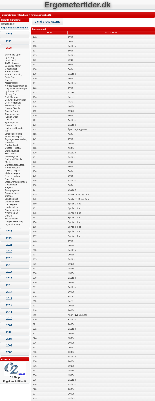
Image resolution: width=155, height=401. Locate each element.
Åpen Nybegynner (78, 129)
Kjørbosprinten (12, 122)
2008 (9, 332)
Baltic (72, 46)
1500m (71, 268)
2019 (9, 258)
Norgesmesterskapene (16, 86)
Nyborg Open (11, 213)
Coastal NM (10, 125)
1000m (71, 106)
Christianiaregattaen (14, 165)
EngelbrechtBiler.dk (14, 381)
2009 (9, 325)
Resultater (23, 15)
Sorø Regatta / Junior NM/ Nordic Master (13, 159)
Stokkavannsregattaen (16, 182)
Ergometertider (9, 15)
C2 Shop (15, 376)
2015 (9, 285)
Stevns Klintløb (12, 151)
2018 (9, 265)
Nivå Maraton (11, 97)
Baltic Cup (10, 77)
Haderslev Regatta (14, 128)
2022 (9, 238)
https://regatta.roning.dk (14, 27)
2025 (9, 41)
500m (70, 37)
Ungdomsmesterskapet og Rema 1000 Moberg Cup (16, 91)
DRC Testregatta (13, 103)
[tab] (14, 34)
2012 (9, 305)
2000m (71, 255)
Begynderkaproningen (15, 100)
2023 (9, 231)
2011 (9, 312)
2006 (9, 345)
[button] (47, 22)
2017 (9, 271)
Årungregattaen (12, 190)
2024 (9, 47)
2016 (9, 278)
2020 (9, 251)
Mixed (71, 92)
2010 (9, 318)
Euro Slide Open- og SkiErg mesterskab (13, 57)
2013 (9, 298)
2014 (9, 291)
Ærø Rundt (10, 153)
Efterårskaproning (13, 74)
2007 (9, 338)
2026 (9, 34)
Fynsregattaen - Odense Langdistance (12, 196)
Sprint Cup (74, 204)
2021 (9, 244)
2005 (9, 352)
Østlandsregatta (12, 173)
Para (70, 97)
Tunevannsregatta (13, 136)
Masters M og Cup (78, 194)
